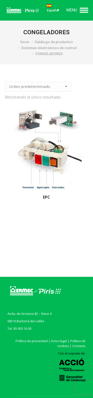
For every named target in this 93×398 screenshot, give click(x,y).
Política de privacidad (32, 341)
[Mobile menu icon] (77, 10)
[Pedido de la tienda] (38, 87)
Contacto (79, 346)
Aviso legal (59, 341)
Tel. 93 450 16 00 (19, 328)
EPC (46, 197)
